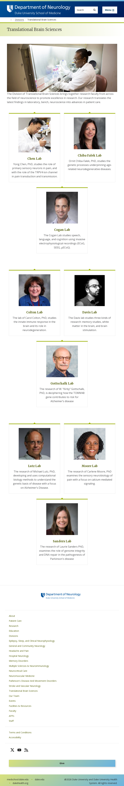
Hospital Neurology (19, 655)
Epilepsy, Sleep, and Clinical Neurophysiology (32, 640)
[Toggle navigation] (109, 10)
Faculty (12, 710)
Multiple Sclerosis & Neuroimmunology (29, 665)
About (12, 615)
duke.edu (39, 779)
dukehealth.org (20, 783)
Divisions (13, 635)
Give (62, 763)
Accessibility (15, 737)
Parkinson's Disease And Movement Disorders (33, 680)
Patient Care (15, 620)
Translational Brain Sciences (23, 690)
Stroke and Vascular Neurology (25, 685)
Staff (11, 720)
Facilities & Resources (20, 705)
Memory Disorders (18, 660)
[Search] (94, 10)
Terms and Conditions (20, 732)
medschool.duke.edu (18, 779)
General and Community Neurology (27, 645)
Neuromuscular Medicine (22, 675)
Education (14, 630)
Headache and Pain (19, 650)
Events (12, 700)
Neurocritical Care (18, 670)
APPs (11, 715)
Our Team (14, 695)
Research (13, 625)
